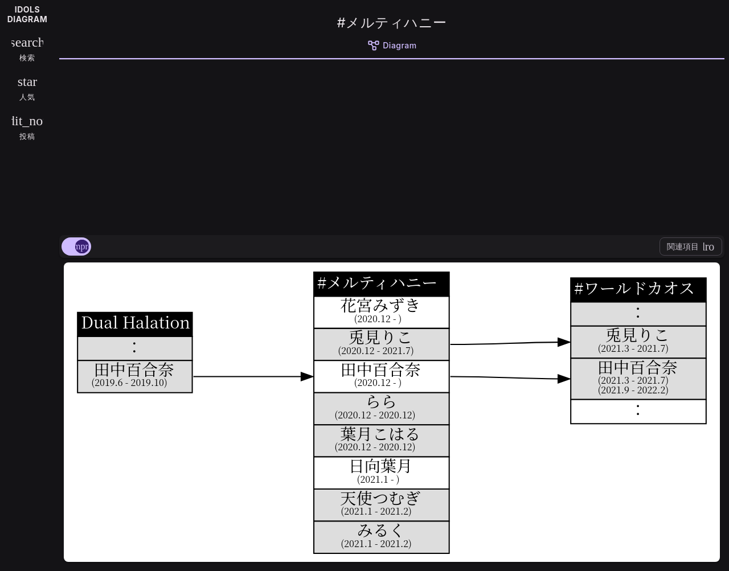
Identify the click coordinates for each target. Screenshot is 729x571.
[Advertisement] (391, 145)
